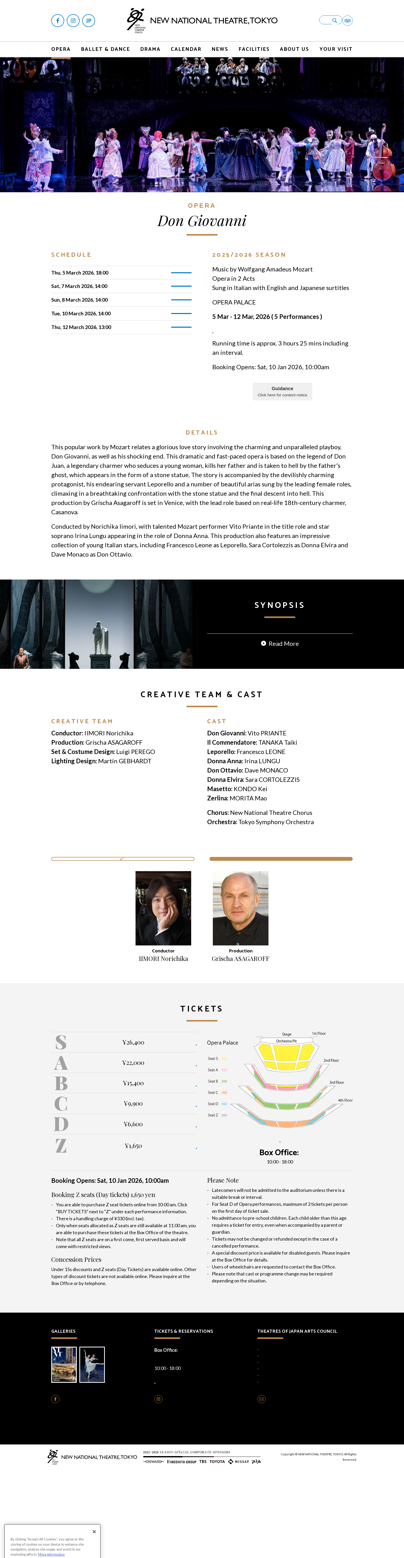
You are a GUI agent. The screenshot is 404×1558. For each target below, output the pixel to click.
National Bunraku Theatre (279, 1448)
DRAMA (150, 43)
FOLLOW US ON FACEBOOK (92, 1487)
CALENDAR (186, 43)
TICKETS (181, 268)
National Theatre (272, 1429)
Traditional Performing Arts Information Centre (295, 1461)
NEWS (220, 43)
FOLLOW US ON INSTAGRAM (196, 1487)
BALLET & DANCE (105, 43)
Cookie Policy (192, 1515)
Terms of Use (218, 1515)
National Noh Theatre (276, 1442)
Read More (284, 717)
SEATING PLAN (280, 1213)
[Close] (94, 1546)
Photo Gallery (97, 1449)
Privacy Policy (167, 1515)
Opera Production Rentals (192, 1504)
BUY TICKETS (179, 1112)
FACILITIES (254, 43)
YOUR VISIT (336, 43)
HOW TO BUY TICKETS (192, 1464)
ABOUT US (294, 43)
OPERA (61, 43)
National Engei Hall (273, 1435)
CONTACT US (282, 1487)
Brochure (65, 1449)
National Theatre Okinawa (279, 1455)
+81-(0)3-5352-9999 (300, 1232)
